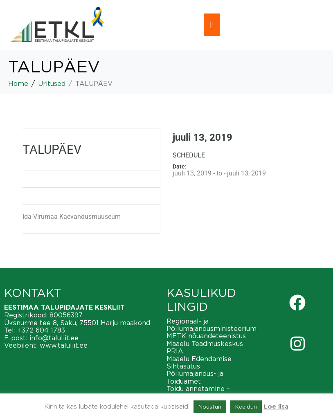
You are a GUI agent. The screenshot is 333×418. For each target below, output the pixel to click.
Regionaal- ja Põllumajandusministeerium (211, 324)
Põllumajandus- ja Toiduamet (194, 377)
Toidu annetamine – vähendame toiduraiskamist (211, 392)
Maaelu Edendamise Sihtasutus (199, 362)
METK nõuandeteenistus (206, 335)
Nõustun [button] (209, 406)
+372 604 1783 (41, 330)
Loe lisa (276, 407)
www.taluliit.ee (64, 345)
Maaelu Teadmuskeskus (204, 343)
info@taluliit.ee (54, 338)
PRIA (174, 351)
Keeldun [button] (246, 406)
